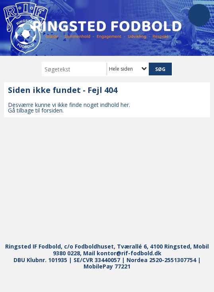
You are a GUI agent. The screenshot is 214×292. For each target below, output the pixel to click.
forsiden (51, 110)
